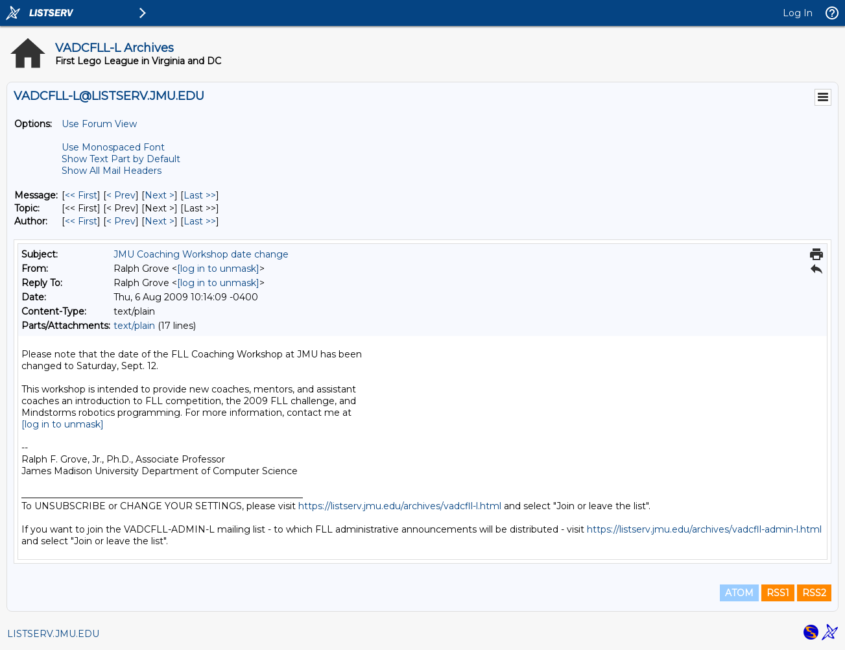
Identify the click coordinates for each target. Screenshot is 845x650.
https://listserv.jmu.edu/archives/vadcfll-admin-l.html (704, 529)
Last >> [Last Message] (200, 195)
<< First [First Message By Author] (81, 221)
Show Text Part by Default (121, 159)
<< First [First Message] (81, 195)
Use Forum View (99, 124)
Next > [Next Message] (159, 195)
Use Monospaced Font (113, 147)
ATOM (739, 593)
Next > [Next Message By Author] (159, 221)
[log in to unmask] (218, 268)
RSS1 (778, 593)
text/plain (134, 325)
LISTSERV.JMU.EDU (53, 634)
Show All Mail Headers (111, 170)
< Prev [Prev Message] (121, 195)
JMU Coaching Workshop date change (201, 254)
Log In (798, 13)
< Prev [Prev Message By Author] (121, 221)
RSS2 (814, 593)
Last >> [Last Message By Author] (200, 221)
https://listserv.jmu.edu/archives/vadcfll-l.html (399, 506)
